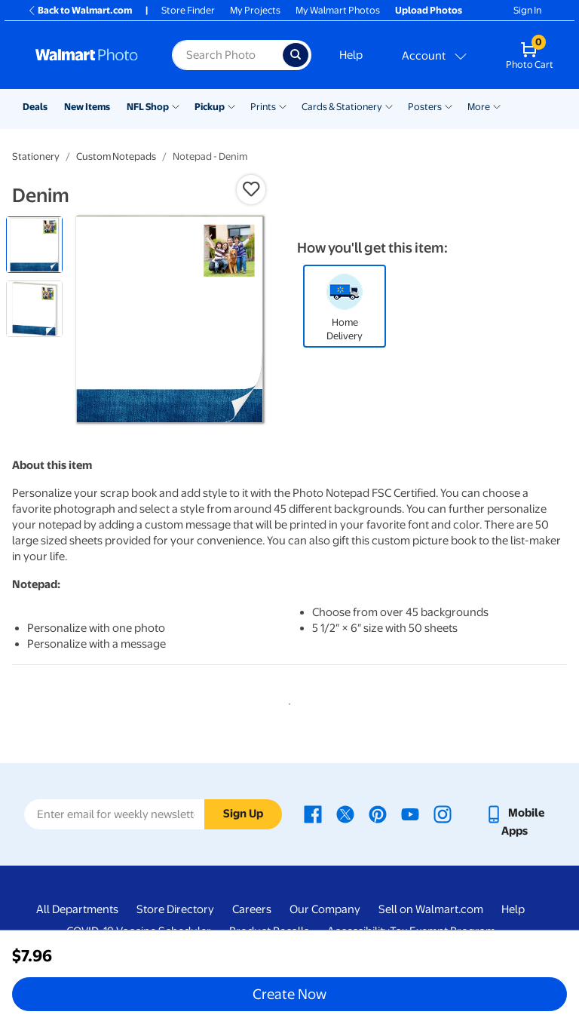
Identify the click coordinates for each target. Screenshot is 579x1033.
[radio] (34, 244)
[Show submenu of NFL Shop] (175, 106)
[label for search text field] (227, 55)
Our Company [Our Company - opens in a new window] (325, 909)
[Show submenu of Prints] (282, 106)
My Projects (255, 10)
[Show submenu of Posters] (448, 106)
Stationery (36, 156)
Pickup (210, 106)
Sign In (527, 10)
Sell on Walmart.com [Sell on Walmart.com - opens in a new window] (430, 909)
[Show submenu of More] (496, 106)
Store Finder (188, 10)
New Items (87, 106)
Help (351, 55)
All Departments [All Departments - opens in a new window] (77, 909)
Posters (425, 106)
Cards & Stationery (342, 106)
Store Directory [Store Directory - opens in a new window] (175, 909)
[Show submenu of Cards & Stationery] (389, 106)
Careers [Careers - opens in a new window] (251, 909)
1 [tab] (286, 701)
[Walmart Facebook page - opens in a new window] (313, 813)
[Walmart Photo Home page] (87, 55)
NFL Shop (148, 106)
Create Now (289, 993)
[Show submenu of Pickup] (231, 106)
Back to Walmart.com (79, 10)
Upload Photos (428, 10)
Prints (263, 106)
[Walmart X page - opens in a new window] (345, 813)
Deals (35, 106)
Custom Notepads (116, 156)
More (478, 106)
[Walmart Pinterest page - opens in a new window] (378, 813)
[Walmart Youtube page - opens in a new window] (410, 813)
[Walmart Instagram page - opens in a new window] (442, 813)
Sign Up (243, 813)
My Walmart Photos (338, 10)
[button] (251, 189)
